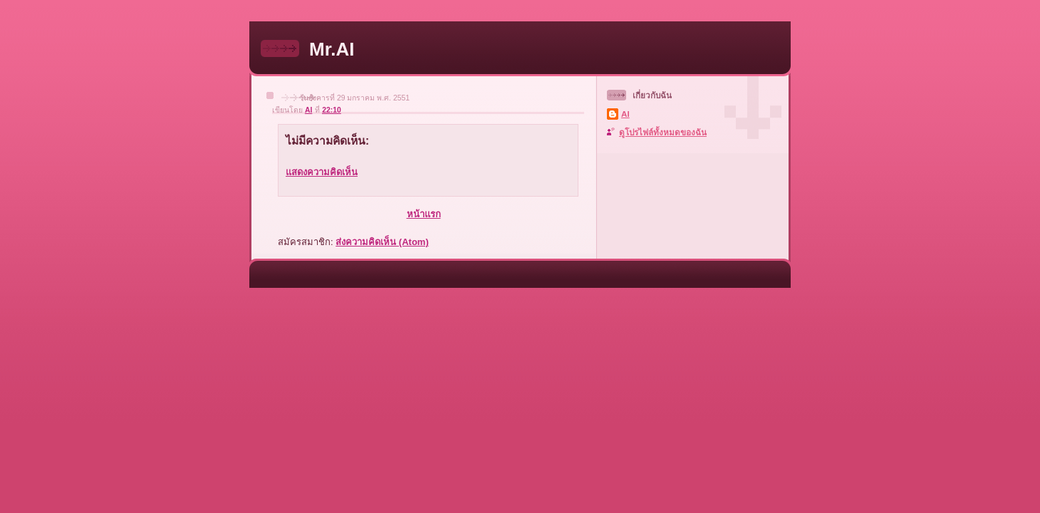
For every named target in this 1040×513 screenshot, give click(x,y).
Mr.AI (332, 49)
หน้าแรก (424, 214)
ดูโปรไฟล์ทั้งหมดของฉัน (663, 132)
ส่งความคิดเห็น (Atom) (382, 242)
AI (625, 113)
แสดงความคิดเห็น (322, 172)
